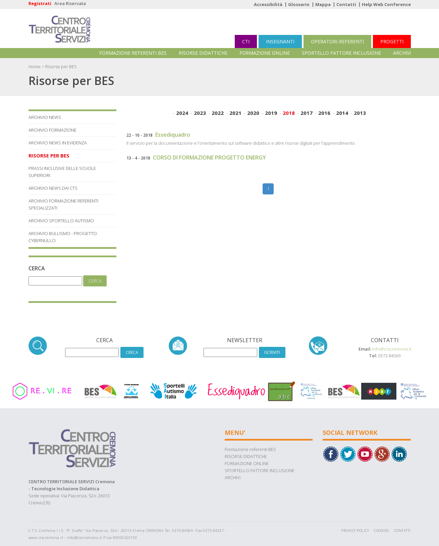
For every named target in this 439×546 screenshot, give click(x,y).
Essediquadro (172, 134)
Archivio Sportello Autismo (61, 221)
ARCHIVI (402, 53)
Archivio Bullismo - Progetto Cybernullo (63, 236)
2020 (253, 112)
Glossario (299, 4)
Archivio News (45, 117)
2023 (200, 112)
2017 (306, 112)
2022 (218, 112)
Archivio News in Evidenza (58, 143)
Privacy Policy (355, 530)
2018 (289, 112)
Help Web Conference (386, 4)
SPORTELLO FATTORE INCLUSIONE (341, 53)
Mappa (323, 4)
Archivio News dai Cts (53, 188)
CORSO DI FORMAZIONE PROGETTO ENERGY (209, 157)
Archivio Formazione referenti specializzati (63, 204)
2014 (342, 112)
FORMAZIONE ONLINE (264, 53)
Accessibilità (268, 4)
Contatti (346, 4)
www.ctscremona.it (46, 537)
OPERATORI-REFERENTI (337, 41)
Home (35, 66)
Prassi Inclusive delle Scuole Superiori (62, 171)
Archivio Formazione (52, 130)
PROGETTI (391, 41)
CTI (246, 41)
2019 (271, 112)
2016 (324, 112)
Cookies (381, 530)
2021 (235, 112)
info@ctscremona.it (391, 349)
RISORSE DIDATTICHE (203, 53)
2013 (360, 112)
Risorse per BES (49, 155)
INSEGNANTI (280, 41)
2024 (182, 112)
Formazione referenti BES (133, 53)
